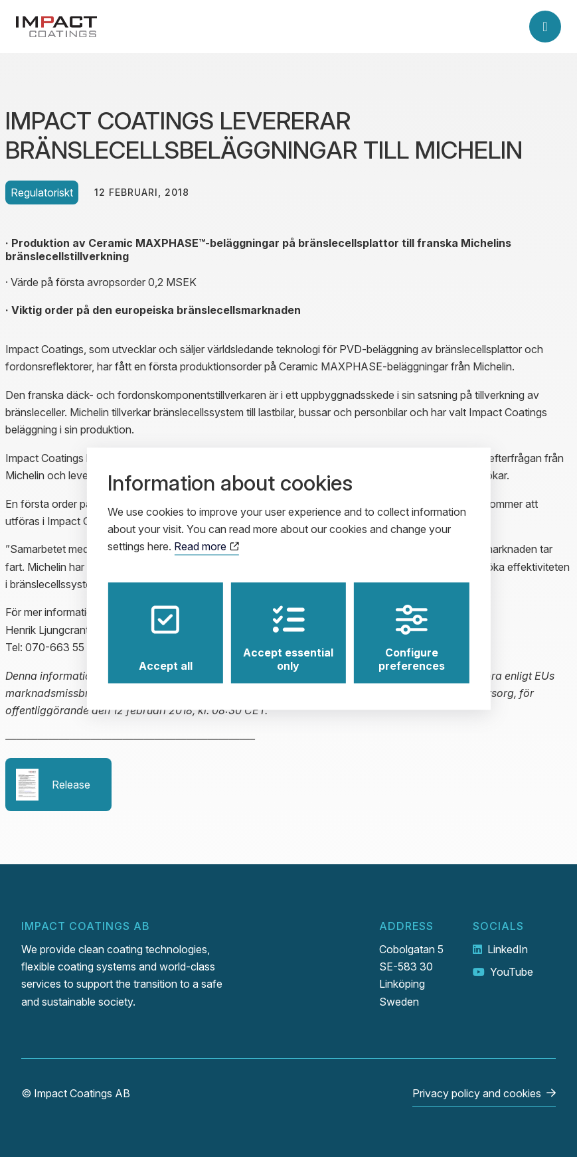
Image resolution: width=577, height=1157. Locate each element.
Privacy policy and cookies (476, 1093)
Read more (206, 547)
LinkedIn (507, 949)
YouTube (511, 971)
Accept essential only (288, 637)
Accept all (166, 637)
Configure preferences (411, 637)
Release (53, 785)
